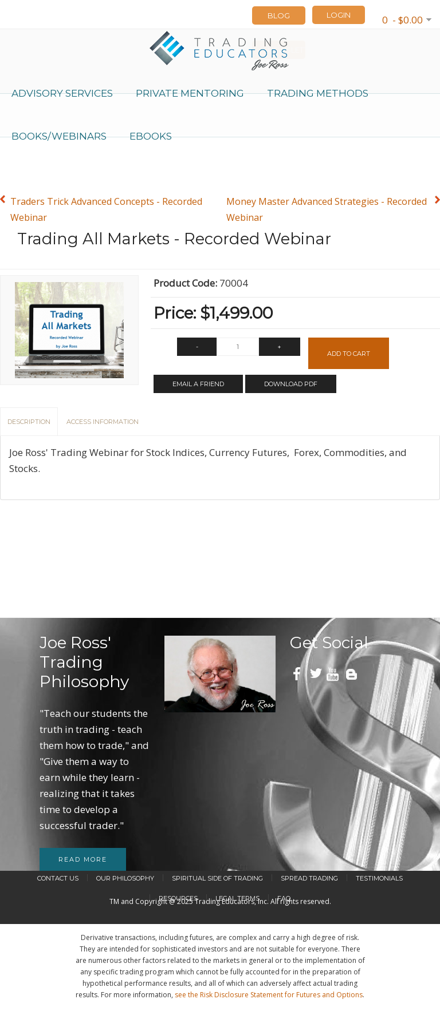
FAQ (283, 898)
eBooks (150, 136)
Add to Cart (348, 354)
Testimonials (379, 878)
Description (28, 422)
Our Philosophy (125, 878)
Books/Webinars (59, 136)
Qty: (163, 350)
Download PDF (290, 384)
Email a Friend (198, 384)
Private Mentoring (190, 93)
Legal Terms (237, 898)
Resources (178, 898)
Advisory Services (62, 93)
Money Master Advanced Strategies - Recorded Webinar (326, 209)
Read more (82, 859)
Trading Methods (317, 93)
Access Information (102, 422)
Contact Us (57, 878)
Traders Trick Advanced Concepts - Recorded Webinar (106, 209)
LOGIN (339, 14)
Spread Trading (309, 878)
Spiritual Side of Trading (217, 878)
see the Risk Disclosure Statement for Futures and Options (269, 995)
